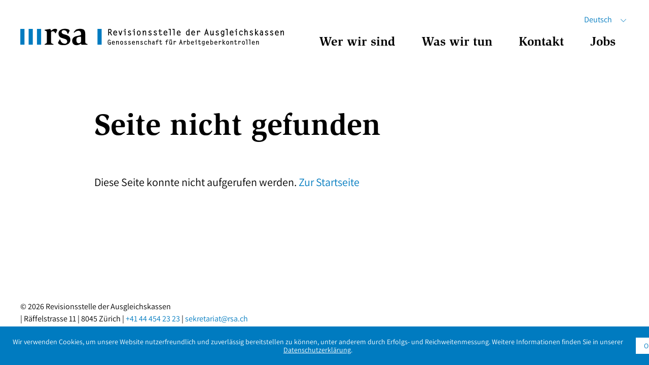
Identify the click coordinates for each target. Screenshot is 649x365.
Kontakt (541, 42)
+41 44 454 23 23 (153, 318)
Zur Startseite (329, 182)
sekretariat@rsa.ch (216, 318)
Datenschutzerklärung (317, 349)
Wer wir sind (357, 42)
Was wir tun (456, 42)
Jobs (603, 42)
